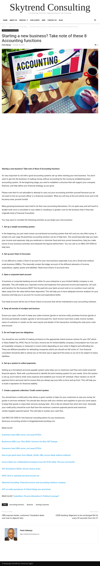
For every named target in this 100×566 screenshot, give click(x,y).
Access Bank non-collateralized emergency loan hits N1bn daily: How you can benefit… (39, 462)
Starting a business (42, 505)
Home (5, 20)
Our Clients (35, 20)
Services (22, 20)
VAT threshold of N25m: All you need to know (21, 469)
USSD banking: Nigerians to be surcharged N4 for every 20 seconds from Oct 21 (77, 516)
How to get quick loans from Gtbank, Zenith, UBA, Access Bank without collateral (36, 455)
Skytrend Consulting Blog (18, 27)
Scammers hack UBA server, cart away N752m (21, 435)
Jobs (43, 20)
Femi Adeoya (6, 45)
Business (30, 505)
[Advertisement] (50, 142)
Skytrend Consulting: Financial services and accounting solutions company (34, 482)
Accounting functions (17, 505)
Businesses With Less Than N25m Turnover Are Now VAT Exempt (29, 441)
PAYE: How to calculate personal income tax (20, 476)
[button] (95, 20)
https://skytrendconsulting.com (29, 534)
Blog (61, 20)
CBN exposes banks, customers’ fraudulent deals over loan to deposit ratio (23, 516)
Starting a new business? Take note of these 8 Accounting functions (44, 38)
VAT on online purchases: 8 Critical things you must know (26, 489)
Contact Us (52, 20)
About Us (13, 20)
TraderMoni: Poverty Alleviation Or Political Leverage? (36, 496)
